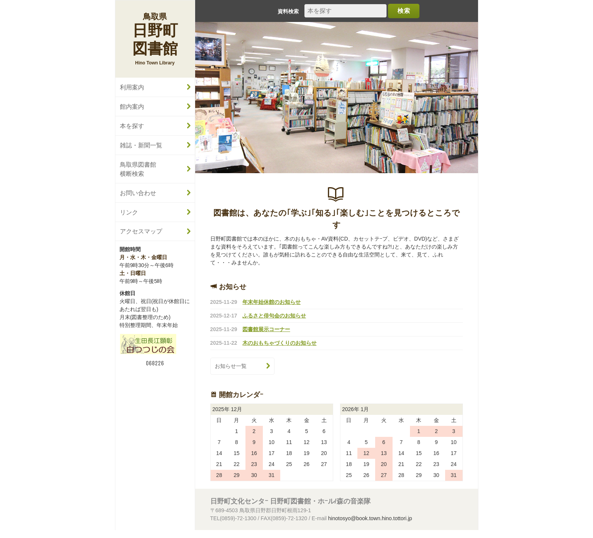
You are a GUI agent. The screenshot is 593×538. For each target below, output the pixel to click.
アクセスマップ (141, 231)
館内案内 (132, 106)
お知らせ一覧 (231, 366)
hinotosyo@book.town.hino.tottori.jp (370, 518)
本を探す (132, 125)
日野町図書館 (155, 34)
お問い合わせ (138, 192)
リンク (129, 212)
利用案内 (132, 87)
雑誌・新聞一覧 (141, 145)
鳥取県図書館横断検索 (138, 169)
